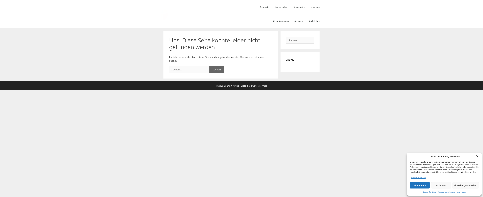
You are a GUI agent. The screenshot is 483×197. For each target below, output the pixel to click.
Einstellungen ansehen (465, 185)
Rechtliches (314, 21)
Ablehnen (441, 185)
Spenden (298, 21)
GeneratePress (259, 85)
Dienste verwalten (418, 177)
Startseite (264, 7)
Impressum (461, 192)
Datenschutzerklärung (446, 192)
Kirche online (299, 7)
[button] (477, 156)
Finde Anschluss (281, 21)
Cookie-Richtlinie (429, 192)
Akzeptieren (420, 185)
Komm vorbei (281, 7)
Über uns (315, 7)
